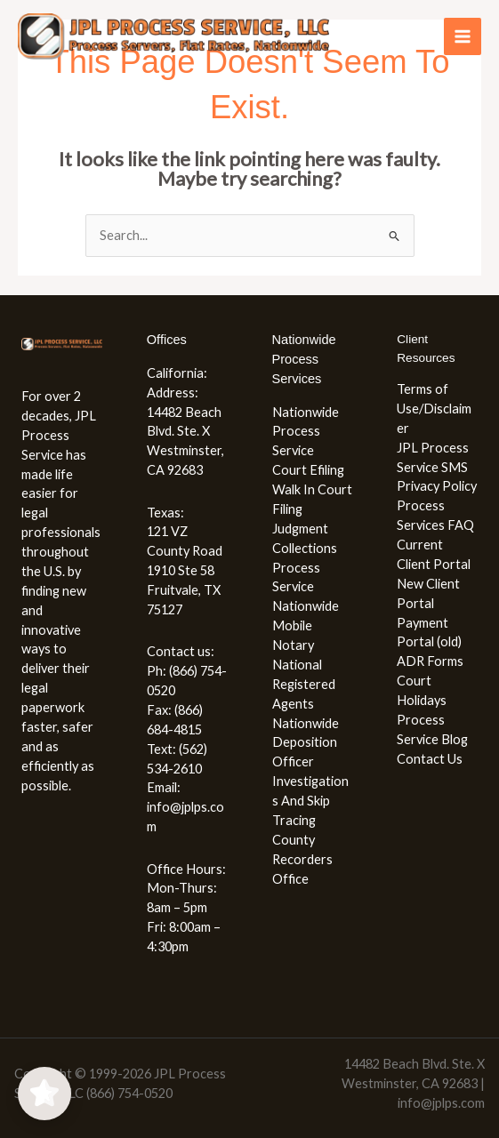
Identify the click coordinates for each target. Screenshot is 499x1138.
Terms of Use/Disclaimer (434, 408)
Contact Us (430, 758)
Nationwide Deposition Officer (305, 743)
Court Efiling (308, 469)
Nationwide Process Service (305, 432)
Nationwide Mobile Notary (305, 625)
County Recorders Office (302, 859)
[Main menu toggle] (462, 36)
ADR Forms (430, 661)
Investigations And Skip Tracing (310, 800)
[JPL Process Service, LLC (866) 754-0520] (173, 36)
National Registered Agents (303, 684)
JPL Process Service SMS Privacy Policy (437, 467)
